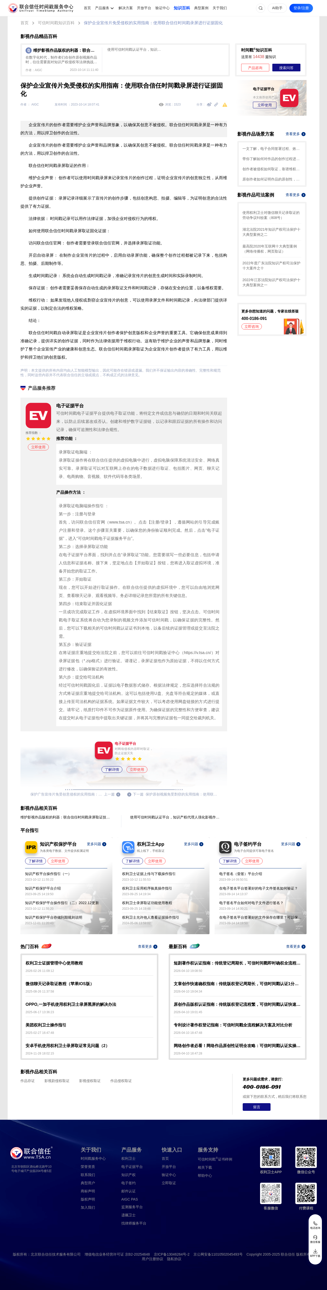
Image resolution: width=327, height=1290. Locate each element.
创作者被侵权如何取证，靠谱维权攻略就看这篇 (271, 169)
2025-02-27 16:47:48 (40, 1033)
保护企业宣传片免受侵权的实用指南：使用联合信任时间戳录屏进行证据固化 (153, 23)
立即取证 (169, 1183)
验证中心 (162, 8)
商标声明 (88, 1191)
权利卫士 (128, 1158)
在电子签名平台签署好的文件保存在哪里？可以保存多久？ (260, 917)
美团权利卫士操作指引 (46, 1025)
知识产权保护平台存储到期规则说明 (53, 917)
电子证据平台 (132, 1167)
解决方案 (126, 8)
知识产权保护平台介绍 (43, 888)
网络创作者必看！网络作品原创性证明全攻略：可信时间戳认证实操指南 (237, 1046)
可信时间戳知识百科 (56, 23)
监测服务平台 (132, 1207)
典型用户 (88, 1183)
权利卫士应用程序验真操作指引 (147, 888)
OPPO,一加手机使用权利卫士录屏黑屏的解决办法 (71, 1004)
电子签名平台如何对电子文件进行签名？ (251, 903)
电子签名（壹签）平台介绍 (240, 874)
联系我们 (88, 1175)
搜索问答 (286, 68)
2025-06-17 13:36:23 (40, 1012)
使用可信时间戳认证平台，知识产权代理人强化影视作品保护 (135, 49)
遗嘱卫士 (128, 1215)
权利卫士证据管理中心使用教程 (54, 963)
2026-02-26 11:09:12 (40, 971)
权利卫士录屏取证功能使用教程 (147, 903)
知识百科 (182, 8)
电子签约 (128, 1183)
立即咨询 (251, 326)
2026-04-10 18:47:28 (188, 1053)
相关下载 (205, 1167)
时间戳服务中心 (93, 1158)
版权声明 (88, 1199)
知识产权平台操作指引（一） (48, 874)
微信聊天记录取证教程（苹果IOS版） (60, 984)
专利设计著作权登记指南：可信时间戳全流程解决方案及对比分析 (233, 1025)
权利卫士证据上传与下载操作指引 (149, 874)
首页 (87, 8)
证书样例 (215, 1158)
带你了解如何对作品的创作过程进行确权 (271, 159)
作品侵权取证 (121, 1081)
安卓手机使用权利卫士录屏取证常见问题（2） (68, 1046)
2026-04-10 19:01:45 (188, 1012)
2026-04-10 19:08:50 (188, 971)
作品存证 (27, 1081)
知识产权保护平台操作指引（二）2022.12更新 (62, 903)
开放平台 (144, 8)
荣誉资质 (88, 1167)
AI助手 (277, 8)
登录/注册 (301, 8)
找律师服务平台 (133, 1223)
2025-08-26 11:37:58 (40, 991)
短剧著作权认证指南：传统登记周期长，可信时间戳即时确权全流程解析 (237, 963)
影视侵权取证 (90, 1081)
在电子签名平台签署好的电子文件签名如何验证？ (258, 888)
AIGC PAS (129, 1199)
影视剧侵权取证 (56, 1081)
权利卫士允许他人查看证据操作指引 (150, 917)
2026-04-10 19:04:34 (188, 991)
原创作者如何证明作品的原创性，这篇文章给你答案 (271, 179)
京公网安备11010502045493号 (218, 1254)
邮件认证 (128, 1191)
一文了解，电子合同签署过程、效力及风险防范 (271, 149)
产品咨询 (255, 68)
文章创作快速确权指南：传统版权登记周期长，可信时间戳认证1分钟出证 (237, 984)
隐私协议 (174, 1259)
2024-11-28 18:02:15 (40, 1053)
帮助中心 (205, 1176)
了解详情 (112, 769)
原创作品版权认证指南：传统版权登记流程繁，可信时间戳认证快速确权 (237, 1004)
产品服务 (102, 8)
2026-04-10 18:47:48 (188, 1033)
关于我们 (220, 8)
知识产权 (128, 1175)
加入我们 (88, 1207)
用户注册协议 (152, 1259)
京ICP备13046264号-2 (172, 1254)
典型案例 (201, 8)
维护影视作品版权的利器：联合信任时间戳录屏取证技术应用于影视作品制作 (66, 817)
